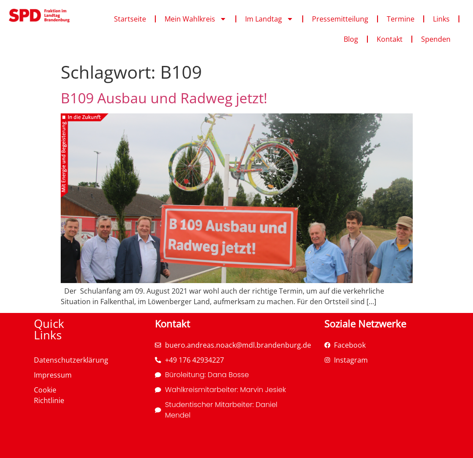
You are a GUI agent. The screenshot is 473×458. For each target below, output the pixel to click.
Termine (400, 19)
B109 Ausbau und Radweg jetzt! (164, 97)
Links (441, 19)
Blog (351, 39)
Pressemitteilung (340, 19)
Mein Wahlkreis (196, 19)
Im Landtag (269, 19)
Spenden (436, 39)
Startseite (130, 19)
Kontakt (390, 39)
